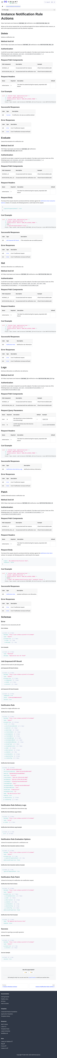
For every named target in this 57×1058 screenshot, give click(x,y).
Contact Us (4, 1048)
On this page (5, 9)
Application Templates (7, 1014)
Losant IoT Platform (6, 1041)
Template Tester (5, 1029)
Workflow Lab (4, 1033)
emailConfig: (10, 756)
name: (7, 748)
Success (8, 115)
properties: (8, 638)
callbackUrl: (10, 754)
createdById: (10, 736)
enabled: (8, 752)
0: (5, 833)
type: (5, 636)
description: (10, 750)
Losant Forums (32, 977)
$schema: (6, 634)
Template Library (5, 1016)
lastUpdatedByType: (11, 742)
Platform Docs (4, 999)
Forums (3, 1046)
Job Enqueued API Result (12, 240)
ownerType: (9, 730)
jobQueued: (9, 680)
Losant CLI (3, 1026)
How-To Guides (5, 1003)
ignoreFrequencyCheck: (12, 858)
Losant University (5, 1031)
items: (7, 822)
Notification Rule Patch (46, 553)
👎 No (31, 972)
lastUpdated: (10, 734)
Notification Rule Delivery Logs (14, 469)
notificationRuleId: (12, 726)
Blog (3, 1043)
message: (8, 642)
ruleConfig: (9, 758)
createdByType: (10, 738)
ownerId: (8, 728)
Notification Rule (10, 344)
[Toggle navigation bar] (2, 2)
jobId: (8, 682)
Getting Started (5, 996)
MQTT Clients (4, 1024)
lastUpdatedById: (11, 740)
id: (7, 724)
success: (8, 684)
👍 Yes (26, 972)
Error (7, 128)
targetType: (9, 744)
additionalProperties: (10, 860)
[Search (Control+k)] (50, 2)
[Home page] (2, 6)
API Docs (3, 1001)
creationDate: (10, 732)
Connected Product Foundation (9, 1011)
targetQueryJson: (11, 746)
